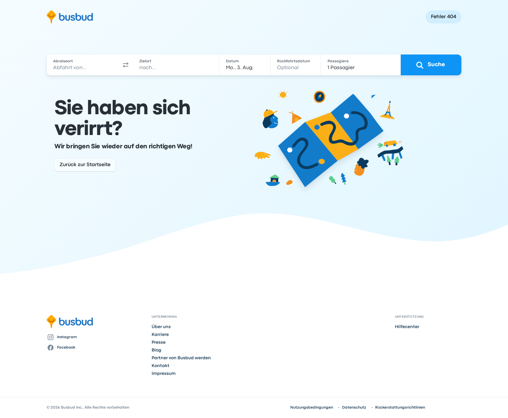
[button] (125, 65)
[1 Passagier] (361, 65)
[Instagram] (96, 337)
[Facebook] (96, 347)
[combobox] (82, 65)
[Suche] (431, 65)
